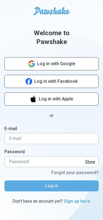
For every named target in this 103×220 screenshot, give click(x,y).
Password (14, 151)
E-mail (10, 128)
